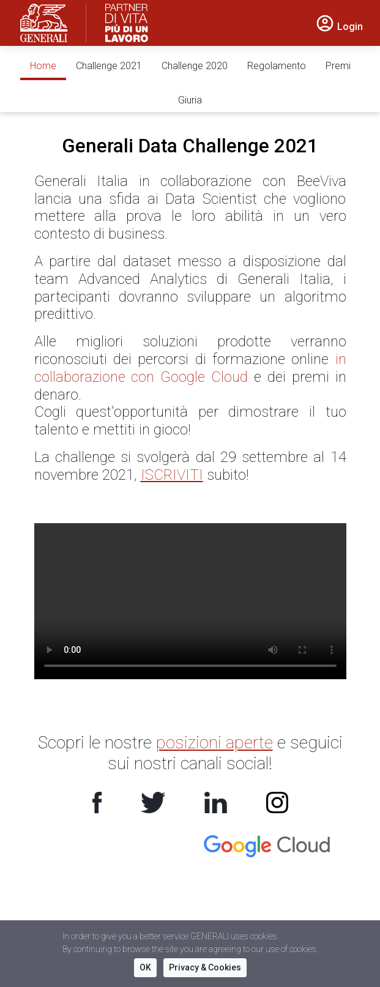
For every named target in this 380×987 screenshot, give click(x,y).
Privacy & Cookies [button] (205, 967)
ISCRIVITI (172, 474)
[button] (339, 25)
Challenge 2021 (109, 66)
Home (43, 66)
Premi (338, 66)
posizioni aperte (214, 742)
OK (145, 967)
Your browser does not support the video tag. (190, 601)
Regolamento (276, 66)
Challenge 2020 (195, 66)
